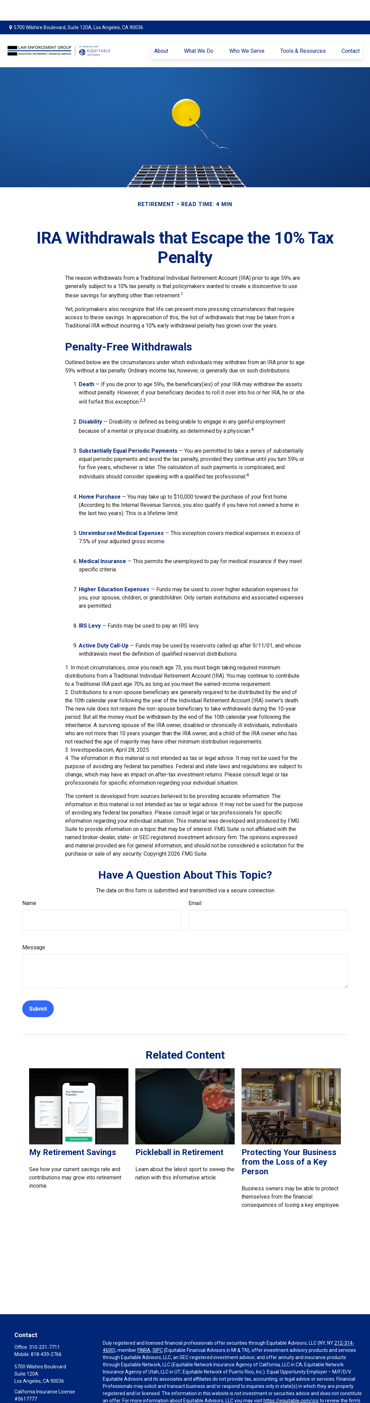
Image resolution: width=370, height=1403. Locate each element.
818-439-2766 (46, 1333)
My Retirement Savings (72, 1132)
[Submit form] (38, 988)
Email (194, 882)
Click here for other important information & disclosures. (163, 1400)
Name (29, 882)
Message (33, 927)
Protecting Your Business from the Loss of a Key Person (289, 1141)
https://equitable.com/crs (291, 1380)
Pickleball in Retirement (179, 1132)
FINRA (143, 1329)
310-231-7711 (44, 1326)
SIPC (157, 1329)
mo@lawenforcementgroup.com (50, 1390)
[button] (161, 30)
